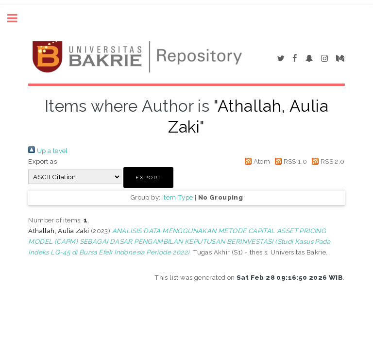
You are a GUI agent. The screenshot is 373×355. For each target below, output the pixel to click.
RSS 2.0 (327, 161)
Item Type (177, 197)
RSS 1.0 (289, 161)
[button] (148, 177)
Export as (42, 161)
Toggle (17, 18)
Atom (255, 161)
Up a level (48, 150)
